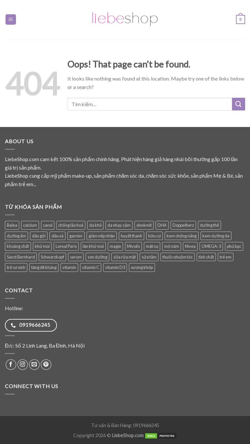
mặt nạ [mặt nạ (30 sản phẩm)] (152, 246)
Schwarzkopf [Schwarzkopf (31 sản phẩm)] (52, 257)
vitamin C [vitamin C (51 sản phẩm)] (90, 267)
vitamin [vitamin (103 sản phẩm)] (69, 267)
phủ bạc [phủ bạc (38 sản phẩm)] (234, 246)
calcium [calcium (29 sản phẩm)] (30, 225)
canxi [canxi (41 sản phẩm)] (47, 225)
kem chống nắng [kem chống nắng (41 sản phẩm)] (182, 235)
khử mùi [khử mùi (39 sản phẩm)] (42, 246)
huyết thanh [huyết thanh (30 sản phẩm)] (131, 235)
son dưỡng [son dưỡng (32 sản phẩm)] (97, 257)
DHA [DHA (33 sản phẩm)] (162, 225)
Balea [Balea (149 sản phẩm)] (12, 225)
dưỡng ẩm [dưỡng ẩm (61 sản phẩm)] (16, 235)
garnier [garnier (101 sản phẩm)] (76, 235)
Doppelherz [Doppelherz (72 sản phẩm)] (183, 225)
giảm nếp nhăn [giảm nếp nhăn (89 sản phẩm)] (102, 235)
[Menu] (11, 19)
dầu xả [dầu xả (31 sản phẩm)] (57, 235)
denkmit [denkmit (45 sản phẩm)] (144, 225)
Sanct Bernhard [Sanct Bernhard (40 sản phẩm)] (21, 257)
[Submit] (238, 104)
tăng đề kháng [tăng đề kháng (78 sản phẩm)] (44, 267)
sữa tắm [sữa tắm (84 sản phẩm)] (149, 257)
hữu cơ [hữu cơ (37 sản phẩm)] (154, 235)
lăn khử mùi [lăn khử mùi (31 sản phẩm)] (93, 246)
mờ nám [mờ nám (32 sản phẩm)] (171, 246)
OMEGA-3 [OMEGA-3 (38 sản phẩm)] (211, 246)
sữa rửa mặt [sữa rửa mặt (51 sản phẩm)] (124, 257)
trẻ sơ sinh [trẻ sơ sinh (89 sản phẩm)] (16, 267)
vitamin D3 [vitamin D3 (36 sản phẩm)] (115, 267)
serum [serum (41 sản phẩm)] (76, 257)
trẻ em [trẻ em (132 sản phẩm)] (225, 257)
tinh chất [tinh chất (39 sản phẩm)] (206, 257)
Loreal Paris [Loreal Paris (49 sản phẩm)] (66, 246)
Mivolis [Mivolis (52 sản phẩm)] (133, 246)
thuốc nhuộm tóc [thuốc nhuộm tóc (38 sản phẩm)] (177, 257)
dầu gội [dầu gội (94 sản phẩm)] (39, 235)
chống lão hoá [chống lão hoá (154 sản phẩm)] (70, 225)
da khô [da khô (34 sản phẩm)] (95, 225)
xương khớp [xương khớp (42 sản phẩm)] (142, 267)
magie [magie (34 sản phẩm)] (115, 246)
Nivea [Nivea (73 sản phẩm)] (190, 246)
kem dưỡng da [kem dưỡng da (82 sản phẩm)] (215, 235)
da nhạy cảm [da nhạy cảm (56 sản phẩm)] (119, 225)
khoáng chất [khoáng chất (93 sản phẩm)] (18, 246)
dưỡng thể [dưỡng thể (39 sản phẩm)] (209, 225)
